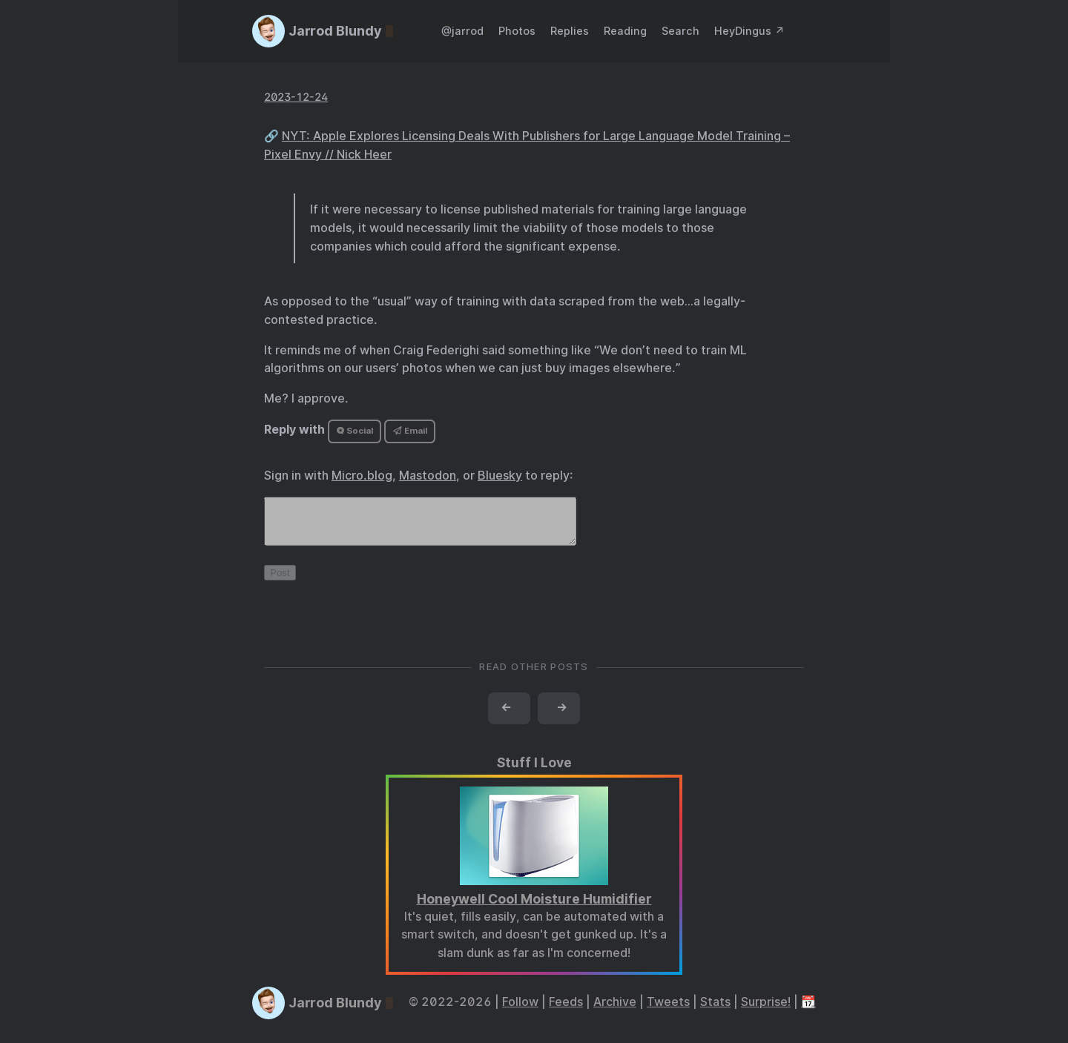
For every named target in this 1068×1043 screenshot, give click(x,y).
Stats (715, 1011)
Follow (520, 1011)
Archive (614, 1011)
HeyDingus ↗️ (749, 30)
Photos (516, 30)
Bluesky (500, 475)
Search (680, 30)
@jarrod (462, 30)
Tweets (668, 1011)
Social (355, 431)
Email (410, 431)
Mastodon (427, 475)
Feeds (566, 1011)
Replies (569, 30)
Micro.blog (362, 475)
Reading (625, 30)
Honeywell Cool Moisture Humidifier (534, 907)
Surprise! (766, 1011)
